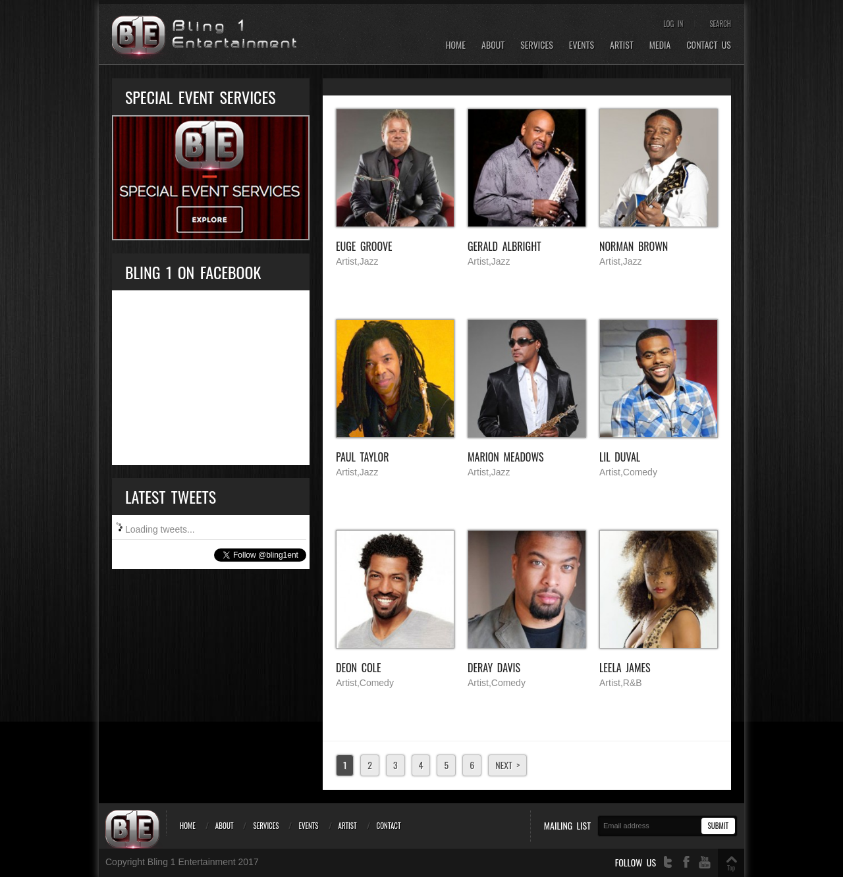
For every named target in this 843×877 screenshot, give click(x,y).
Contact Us (708, 45)
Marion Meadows (506, 457)
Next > (507, 765)
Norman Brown (633, 246)
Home (456, 45)
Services (536, 45)
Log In (673, 23)
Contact (389, 825)
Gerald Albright (504, 246)
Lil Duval (619, 457)
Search (720, 23)
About (492, 45)
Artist (622, 45)
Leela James (625, 668)
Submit (718, 825)
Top (731, 867)
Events (581, 45)
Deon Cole (358, 668)
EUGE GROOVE (364, 246)
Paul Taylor (362, 457)
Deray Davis (494, 668)
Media (660, 45)
